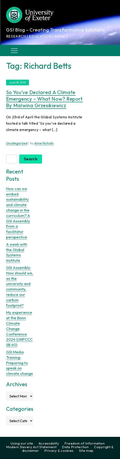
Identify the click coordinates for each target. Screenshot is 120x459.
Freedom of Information (84, 443)
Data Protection (75, 447)
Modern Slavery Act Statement (31, 447)
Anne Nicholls (44, 143)
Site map (86, 450)
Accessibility (49, 443)
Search (31, 159)
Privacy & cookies (59, 450)
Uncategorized (16, 143)
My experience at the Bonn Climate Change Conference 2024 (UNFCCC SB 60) (19, 328)
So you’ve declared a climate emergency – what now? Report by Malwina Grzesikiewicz (44, 98)
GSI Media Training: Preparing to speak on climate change (19, 363)
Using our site (22, 443)
